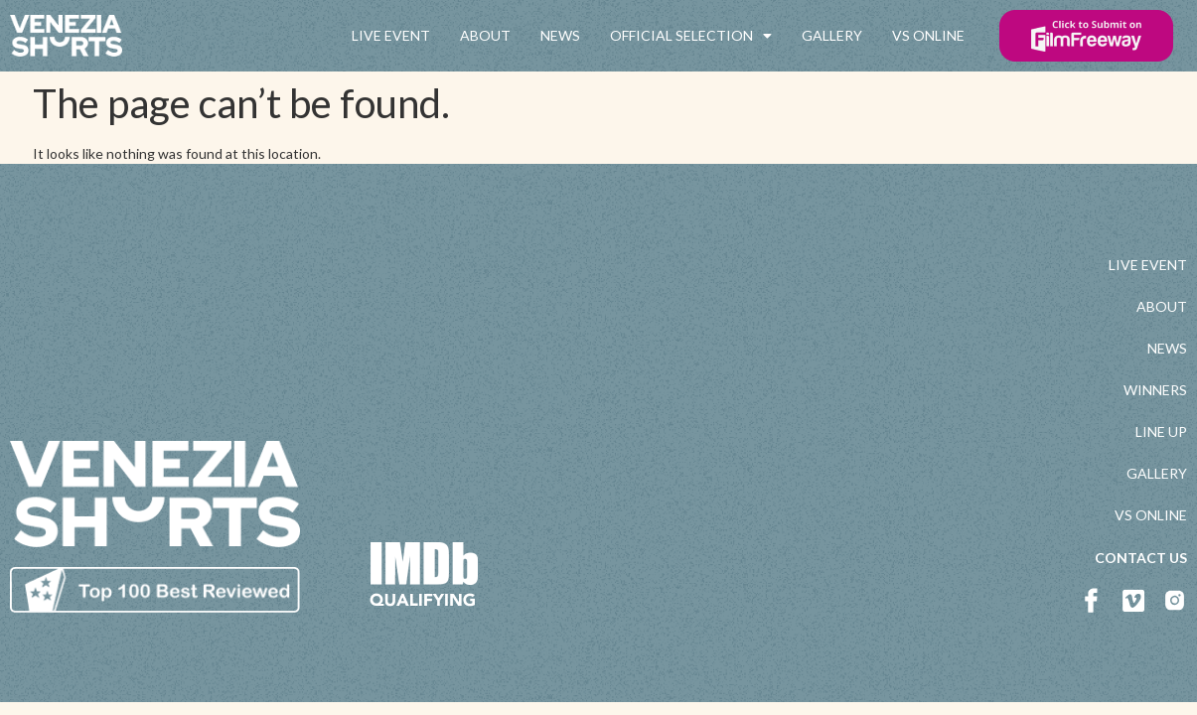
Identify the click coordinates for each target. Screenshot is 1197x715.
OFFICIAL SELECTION (691, 36)
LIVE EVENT (391, 35)
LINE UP (1161, 431)
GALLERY (832, 35)
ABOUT (485, 35)
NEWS (560, 35)
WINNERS (1155, 389)
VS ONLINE (928, 35)
